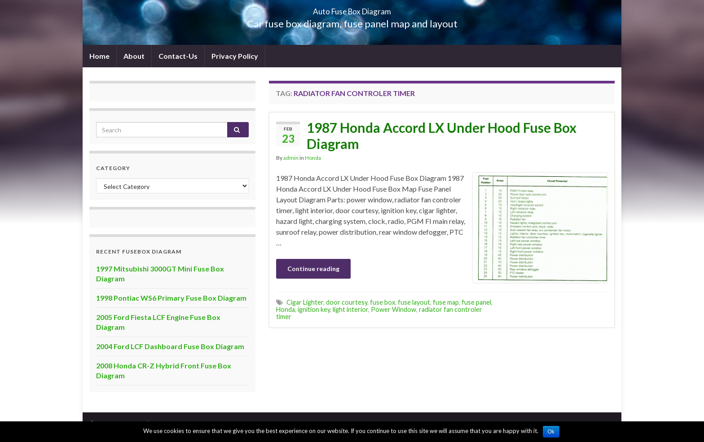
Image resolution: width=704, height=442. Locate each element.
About (134, 56)
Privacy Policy (234, 56)
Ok (551, 432)
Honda (313, 157)
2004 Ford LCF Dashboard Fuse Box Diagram (170, 346)
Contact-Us (178, 56)
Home (99, 56)
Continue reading (313, 268)
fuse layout (414, 302)
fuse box (382, 302)
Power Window (393, 309)
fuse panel (476, 302)
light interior (350, 309)
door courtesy (346, 302)
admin (291, 157)
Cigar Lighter (304, 302)
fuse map (446, 302)
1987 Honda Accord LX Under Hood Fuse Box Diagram (441, 135)
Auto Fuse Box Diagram (352, 9)
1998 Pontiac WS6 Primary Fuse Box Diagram (171, 297)
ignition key (314, 309)
